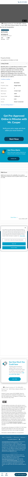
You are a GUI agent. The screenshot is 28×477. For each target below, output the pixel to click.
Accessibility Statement (12, 439)
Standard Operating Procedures (15, 422)
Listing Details (14, 63)
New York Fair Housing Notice (7, 27)
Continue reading (6, 79)
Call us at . (16, 373)
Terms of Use (16, 437)
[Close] (25, 227)
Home (3, 437)
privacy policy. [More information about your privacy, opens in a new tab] (22, 235)
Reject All (14, 243)
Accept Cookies (14, 247)
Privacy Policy (9, 437)
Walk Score (14, 172)
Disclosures (23, 437)
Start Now (14, 139)
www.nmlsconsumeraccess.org (8, 458)
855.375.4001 (23, 2)
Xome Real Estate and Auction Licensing (10, 441)
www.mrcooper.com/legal (12, 460)
